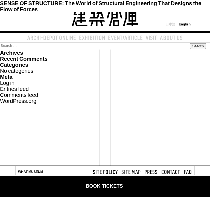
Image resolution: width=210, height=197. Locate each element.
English (185, 24)
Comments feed (19, 95)
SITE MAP (131, 171)
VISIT (151, 37)
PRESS (151, 171)
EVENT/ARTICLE (125, 37)
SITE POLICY (105, 171)
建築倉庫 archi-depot (105, 15)
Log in (7, 82)
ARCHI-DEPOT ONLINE (51, 37)
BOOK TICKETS (104, 186)
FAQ (188, 171)
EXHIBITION (92, 37)
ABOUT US (171, 37)
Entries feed (14, 88)
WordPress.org (18, 101)
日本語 (170, 24)
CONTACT (170, 171)
